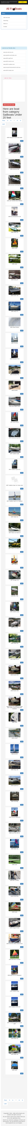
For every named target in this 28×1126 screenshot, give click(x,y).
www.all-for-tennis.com (8, 61)
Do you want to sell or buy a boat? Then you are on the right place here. (14, 1117)
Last (3, 124)
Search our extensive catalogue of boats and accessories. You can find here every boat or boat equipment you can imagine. (14, 1121)
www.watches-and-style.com (10, 55)
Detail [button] (22, 140)
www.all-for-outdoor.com (9, 64)
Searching (5, 20)
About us (5, 23)
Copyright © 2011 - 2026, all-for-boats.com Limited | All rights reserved (14, 1114)
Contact (5, 26)
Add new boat (6, 17)
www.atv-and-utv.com (8, 52)
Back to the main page (9, 104)
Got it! (23, 2)
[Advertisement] (14, 38)
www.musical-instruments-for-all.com (11, 67)
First (3, 120)
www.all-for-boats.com (8, 70)
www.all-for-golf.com (8, 58)
